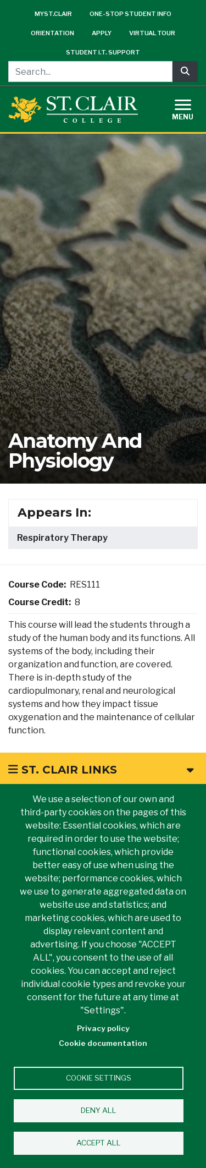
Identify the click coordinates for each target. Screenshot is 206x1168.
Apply (102, 33)
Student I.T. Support (103, 52)
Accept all (98, 1142)
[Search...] (90, 71)
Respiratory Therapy (62, 538)
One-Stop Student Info (130, 14)
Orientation (52, 33)
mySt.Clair (53, 14)
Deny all (98, 1110)
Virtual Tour (152, 33)
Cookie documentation (103, 1043)
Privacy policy (103, 1028)
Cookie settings (98, 1077)
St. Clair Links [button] (100, 769)
